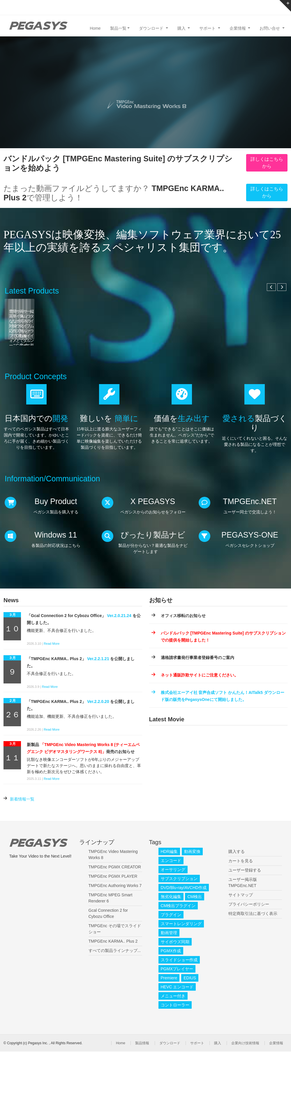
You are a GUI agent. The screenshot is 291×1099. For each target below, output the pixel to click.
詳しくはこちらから (267, 163)
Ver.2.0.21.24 (119, 663)
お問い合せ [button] (270, 28)
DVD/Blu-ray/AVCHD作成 (184, 935)
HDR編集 (169, 899)
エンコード (171, 908)
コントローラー (175, 1052)
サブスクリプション (179, 926)
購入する (236, 899)
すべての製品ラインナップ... (115, 998)
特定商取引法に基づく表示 (252, 961)
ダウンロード (169, 1091)
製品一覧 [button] (118, 28)
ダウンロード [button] (152, 28)
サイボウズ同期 (175, 989)
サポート (197, 1091)
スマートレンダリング (181, 971)
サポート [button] (208, 28)
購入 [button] (182, 28)
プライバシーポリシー (248, 951)
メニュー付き (173, 1043)
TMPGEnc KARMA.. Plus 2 (113, 988)
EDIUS (190, 1025)
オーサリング (173, 917)
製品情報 (142, 1091)
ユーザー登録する (244, 917)
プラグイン (171, 962)
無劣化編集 (171, 944)
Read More (51, 691)
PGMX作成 (171, 998)
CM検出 (194, 944)
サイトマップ (240, 942)
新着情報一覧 (22, 846)
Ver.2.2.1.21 (98, 706)
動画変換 (192, 899)
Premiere (169, 1025)
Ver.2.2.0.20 (98, 749)
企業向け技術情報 (245, 1091)
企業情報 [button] (238, 28)
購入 (217, 1091)
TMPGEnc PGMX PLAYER (113, 923)
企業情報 (276, 1091)
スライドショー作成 (179, 1007)
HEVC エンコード (177, 1034)
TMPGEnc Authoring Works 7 (115, 933)
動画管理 (169, 980)
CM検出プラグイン (178, 953)
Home (95, 28)
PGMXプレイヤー (177, 1016)
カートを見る (240, 908)
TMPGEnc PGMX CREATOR (115, 914)
